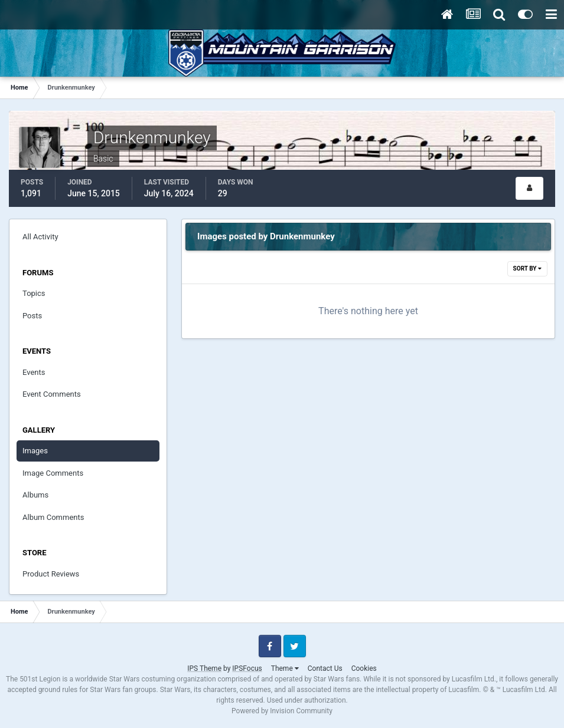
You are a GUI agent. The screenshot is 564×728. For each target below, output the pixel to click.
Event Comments (51, 394)
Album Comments (53, 517)
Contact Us (325, 668)
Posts (32, 315)
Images (35, 450)
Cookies (364, 668)
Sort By (527, 268)
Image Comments (52, 473)
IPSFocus (247, 668)
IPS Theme (204, 668)
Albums (35, 494)
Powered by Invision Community (282, 711)
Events (33, 372)
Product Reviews (50, 573)
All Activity (40, 236)
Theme (285, 668)
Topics (33, 293)
